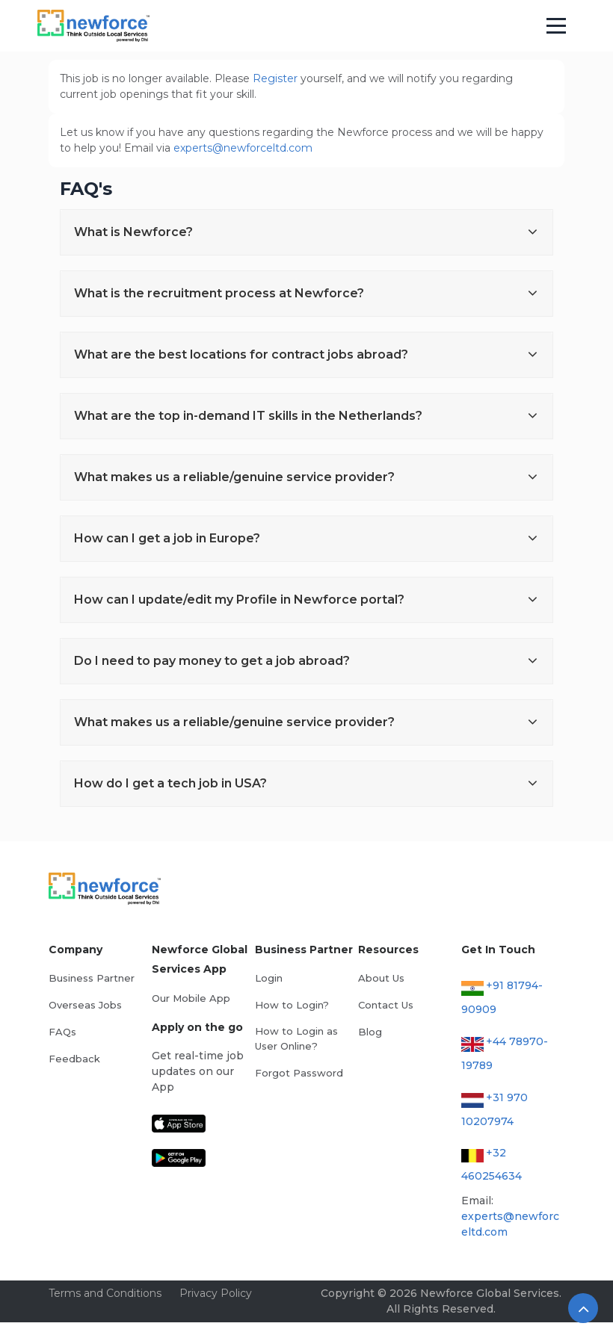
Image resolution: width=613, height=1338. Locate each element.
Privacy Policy (215, 1293)
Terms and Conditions (105, 1293)
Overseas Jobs (85, 1005)
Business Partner (92, 978)
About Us (381, 978)
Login (269, 978)
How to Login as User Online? (296, 1038)
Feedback (74, 1059)
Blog (370, 1032)
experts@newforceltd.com (242, 148)
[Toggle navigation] (556, 26)
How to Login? (292, 1005)
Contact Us (385, 1005)
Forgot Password (299, 1073)
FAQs (62, 1032)
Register (275, 78)
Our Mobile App (191, 998)
